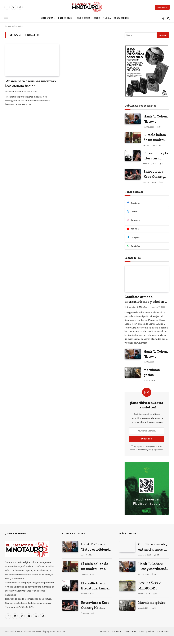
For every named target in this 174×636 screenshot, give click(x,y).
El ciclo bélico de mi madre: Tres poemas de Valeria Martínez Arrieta (155, 137)
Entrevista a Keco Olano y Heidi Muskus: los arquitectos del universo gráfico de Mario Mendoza (155, 174)
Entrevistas (65, 18)
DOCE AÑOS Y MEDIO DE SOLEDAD (149, 586)
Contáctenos (121, 18)
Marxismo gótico (151, 372)
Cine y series (83, 18)
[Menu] (6, 18)
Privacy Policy (147, 449)
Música (107, 18)
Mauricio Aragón (14, 91)
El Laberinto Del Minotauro (138, 307)
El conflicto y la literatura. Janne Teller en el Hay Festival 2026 (155, 156)
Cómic (96, 18)
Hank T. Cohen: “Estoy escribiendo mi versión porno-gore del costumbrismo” (155, 119)
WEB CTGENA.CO (57, 631)
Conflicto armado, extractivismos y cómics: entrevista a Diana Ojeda (145, 299)
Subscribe (162, 7)
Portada (8, 26)
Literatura (47, 18)
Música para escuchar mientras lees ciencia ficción (30, 83)
